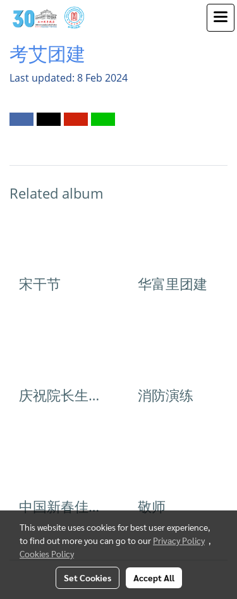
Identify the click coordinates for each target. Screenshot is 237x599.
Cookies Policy (47, 553)
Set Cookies (87, 577)
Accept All (153, 577)
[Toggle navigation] (220, 18)
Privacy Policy (179, 540)
